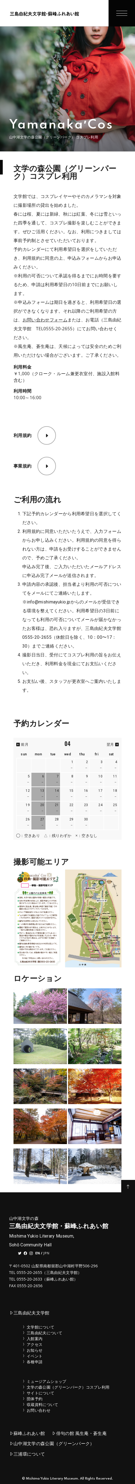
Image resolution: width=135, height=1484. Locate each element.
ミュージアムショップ (46, 1381)
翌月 (113, 744)
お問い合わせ (38, 1410)
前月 (22, 744)
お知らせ (34, 1350)
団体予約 (34, 1398)
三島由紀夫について (44, 1332)
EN (37, 1253)
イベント (34, 1356)
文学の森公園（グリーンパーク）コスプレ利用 (68, 1387)
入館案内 (34, 1338)
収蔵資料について (42, 1404)
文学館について (40, 1327)
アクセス (34, 1344)
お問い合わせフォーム (45, 320)
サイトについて (40, 1393)
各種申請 (34, 1361)
